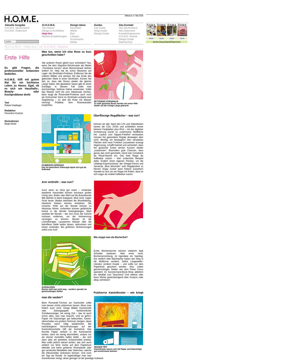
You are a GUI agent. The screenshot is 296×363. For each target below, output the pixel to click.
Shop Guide (100, 30)
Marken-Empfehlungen (54, 36)
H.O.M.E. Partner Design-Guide (128, 38)
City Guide (100, 27)
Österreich (175, 42)
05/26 (151, 38)
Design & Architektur (53, 30)
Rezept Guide (101, 33)
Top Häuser (48, 27)
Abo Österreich (127, 30)
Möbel (73, 30)
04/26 (161, 38)
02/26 (182, 38)
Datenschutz (125, 42)
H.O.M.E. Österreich (16, 30)
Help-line (47, 33)
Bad (72, 33)
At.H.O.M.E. (13, 47)
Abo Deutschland (128, 27)
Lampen (74, 36)
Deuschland (164, 42)
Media (73, 42)
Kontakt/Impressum (129, 33)
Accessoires (76, 39)
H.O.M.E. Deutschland (17, 27)
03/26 (172, 38)
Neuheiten (75, 27)
